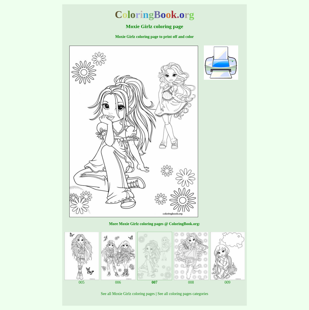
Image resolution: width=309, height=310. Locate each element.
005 (81, 280)
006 (118, 280)
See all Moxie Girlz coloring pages (128, 294)
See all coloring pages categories (183, 294)
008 (191, 280)
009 (227, 280)
